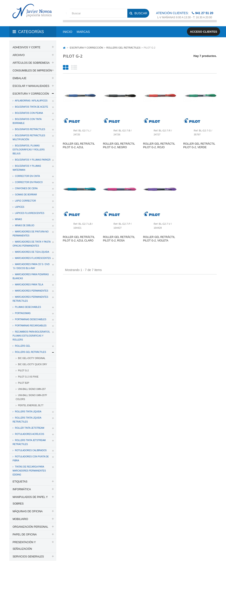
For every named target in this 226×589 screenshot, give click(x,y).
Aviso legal (31, 580)
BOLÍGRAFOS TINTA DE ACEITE (31, 107)
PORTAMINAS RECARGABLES (30, 325)
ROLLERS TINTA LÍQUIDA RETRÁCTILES (27, 420)
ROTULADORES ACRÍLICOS (29, 434)
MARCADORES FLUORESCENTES (32, 258)
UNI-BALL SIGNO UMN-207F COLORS (31, 397)
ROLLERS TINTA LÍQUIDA (27, 411)
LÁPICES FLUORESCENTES (29, 213)
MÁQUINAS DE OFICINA (28, 511)
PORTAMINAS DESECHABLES (30, 319)
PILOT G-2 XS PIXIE (27, 377)
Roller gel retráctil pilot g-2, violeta (159, 239)
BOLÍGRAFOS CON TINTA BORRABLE (27, 121)
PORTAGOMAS (22, 313)
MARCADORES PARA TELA (28, 284)
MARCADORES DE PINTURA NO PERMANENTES (31, 233)
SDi (210, 574)
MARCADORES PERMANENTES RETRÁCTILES (30, 299)
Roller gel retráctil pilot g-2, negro (119, 145)
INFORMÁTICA (22, 489)
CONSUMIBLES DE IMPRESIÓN (32, 70)
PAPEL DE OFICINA (25, 534)
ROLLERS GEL (22, 346)
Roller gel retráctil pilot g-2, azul (79, 145)
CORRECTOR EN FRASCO (28, 182)
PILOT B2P (23, 383)
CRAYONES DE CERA (26, 188)
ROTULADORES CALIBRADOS (30, 450)
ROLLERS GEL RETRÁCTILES (30, 352)
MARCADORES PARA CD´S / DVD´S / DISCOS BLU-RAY (31, 266)
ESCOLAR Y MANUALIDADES (31, 86)
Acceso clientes (203, 31)
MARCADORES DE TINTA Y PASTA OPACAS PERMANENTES (32, 244)
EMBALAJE (19, 78)
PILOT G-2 (23, 370)
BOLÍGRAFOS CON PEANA (28, 113)
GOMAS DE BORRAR (25, 194)
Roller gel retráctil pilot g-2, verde (199, 145)
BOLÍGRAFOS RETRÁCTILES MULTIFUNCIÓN (29, 137)
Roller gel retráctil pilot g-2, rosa (119, 239)
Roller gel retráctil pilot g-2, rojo (159, 145)
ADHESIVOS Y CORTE (26, 47)
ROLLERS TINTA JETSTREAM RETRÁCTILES (29, 442)
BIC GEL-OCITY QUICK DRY (32, 364)
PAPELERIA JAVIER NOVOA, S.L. (39, 574)
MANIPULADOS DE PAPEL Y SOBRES (30, 500)
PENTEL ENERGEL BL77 (30, 405)
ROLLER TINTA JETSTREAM (29, 428)
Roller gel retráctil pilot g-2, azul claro (79, 239)
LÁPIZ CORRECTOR (25, 201)
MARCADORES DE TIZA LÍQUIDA (31, 252)
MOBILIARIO (20, 519)
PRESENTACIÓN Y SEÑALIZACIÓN (24, 545)
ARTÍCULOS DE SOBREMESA (31, 62)
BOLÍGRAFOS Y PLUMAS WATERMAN (27, 168)
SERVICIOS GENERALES (28, 556)
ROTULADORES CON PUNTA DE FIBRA (31, 458)
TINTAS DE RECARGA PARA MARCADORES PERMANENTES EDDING (29, 471)
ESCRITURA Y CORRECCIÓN (31, 93)
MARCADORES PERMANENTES (31, 291)
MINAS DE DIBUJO (24, 225)
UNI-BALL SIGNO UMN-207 (31, 389)
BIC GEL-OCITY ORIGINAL (31, 358)
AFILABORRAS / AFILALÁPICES (30, 100)
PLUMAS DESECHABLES (27, 307)
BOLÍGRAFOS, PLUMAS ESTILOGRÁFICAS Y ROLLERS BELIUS (29, 149)
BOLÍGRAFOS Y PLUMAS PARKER (32, 160)
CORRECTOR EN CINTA (27, 176)
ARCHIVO (19, 55)
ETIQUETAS (20, 481)
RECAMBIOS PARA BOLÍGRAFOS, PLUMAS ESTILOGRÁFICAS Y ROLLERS (31, 336)
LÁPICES (19, 207)
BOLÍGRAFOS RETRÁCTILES (29, 129)
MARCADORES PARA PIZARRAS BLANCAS (31, 276)
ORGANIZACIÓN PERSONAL (30, 526)
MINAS (18, 219)
